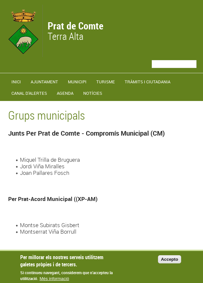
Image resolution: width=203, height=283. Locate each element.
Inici (16, 82)
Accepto (169, 261)
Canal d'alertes (29, 93)
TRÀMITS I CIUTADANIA (147, 82)
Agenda (65, 93)
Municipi (77, 82)
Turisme (105, 82)
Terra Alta (75, 32)
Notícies (92, 93)
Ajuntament (44, 82)
